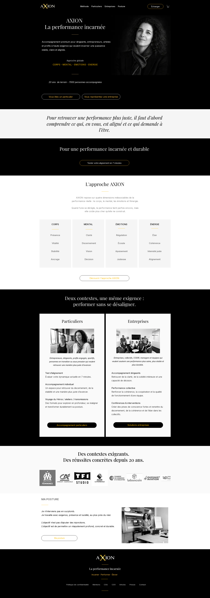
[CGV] (113, 584)
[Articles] (122, 584)
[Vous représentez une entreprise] (101, 97)
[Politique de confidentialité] (77, 584)
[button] (168, 6)
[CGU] (106, 584)
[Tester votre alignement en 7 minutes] (104, 163)
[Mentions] (96, 584)
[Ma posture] (59, 538)
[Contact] (142, 584)
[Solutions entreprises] (138, 425)
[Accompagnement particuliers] (72, 425)
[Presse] (132, 584)
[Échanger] (155, 6)
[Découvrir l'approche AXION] (104, 278)
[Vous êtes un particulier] (61, 97)
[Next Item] (166, 478)
